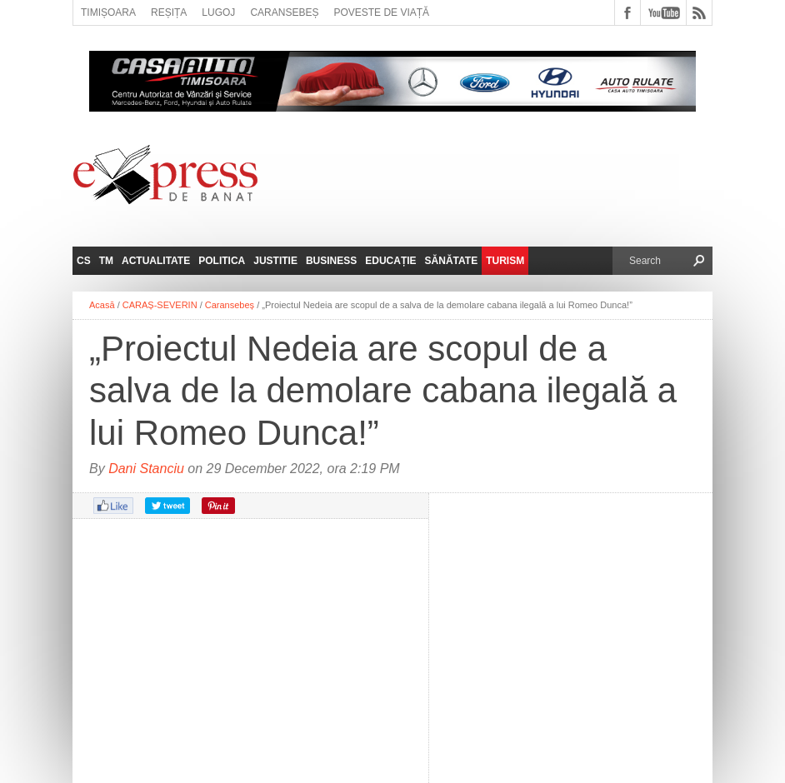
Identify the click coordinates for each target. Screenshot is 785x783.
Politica (221, 261)
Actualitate (156, 261)
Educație (390, 261)
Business (331, 261)
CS (84, 261)
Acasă (102, 305)
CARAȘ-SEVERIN (160, 305)
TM (106, 261)
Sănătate (451, 261)
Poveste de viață (381, 12)
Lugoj (218, 12)
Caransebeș (284, 12)
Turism (505, 261)
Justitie (275, 261)
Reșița (169, 12)
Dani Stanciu (146, 468)
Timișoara (108, 12)
